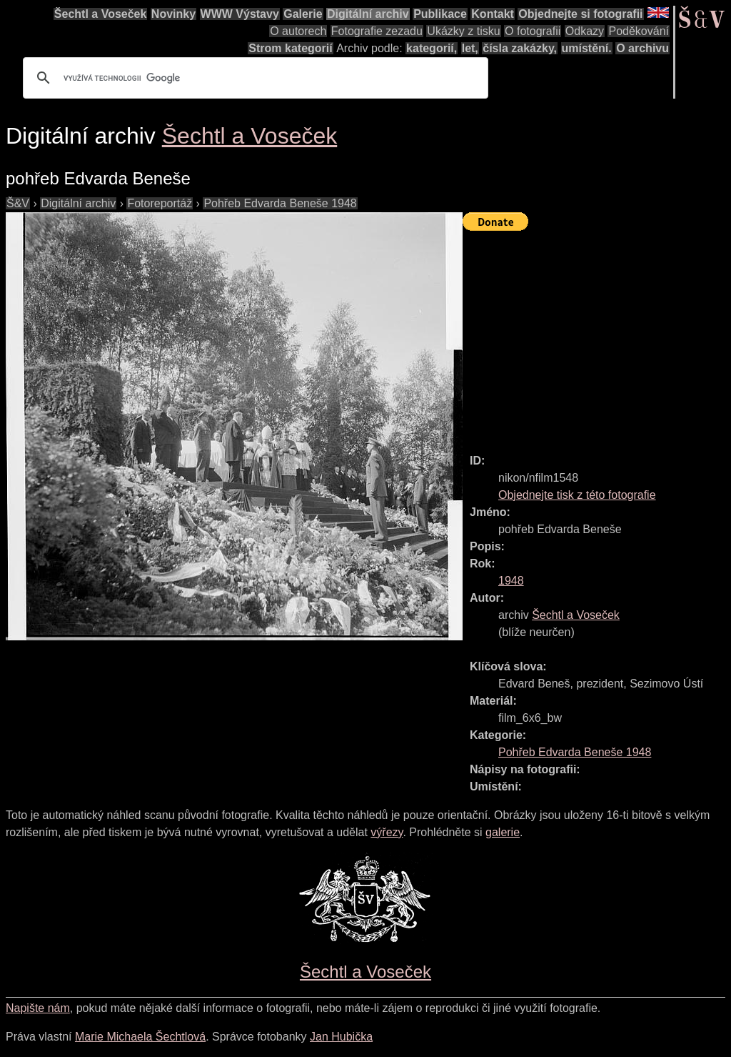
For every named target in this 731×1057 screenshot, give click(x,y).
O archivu (642, 48)
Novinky (173, 14)
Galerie (302, 14)
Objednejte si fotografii (580, 14)
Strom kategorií (290, 48)
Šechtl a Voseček (100, 14)
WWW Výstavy (240, 14)
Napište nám (38, 1008)
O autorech (298, 31)
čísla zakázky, (520, 48)
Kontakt (492, 14)
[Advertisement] (597, 336)
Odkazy (584, 31)
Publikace (440, 14)
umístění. (587, 48)
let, (470, 48)
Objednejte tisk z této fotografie (577, 495)
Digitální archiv (368, 14)
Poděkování (638, 31)
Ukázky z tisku (463, 31)
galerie (502, 832)
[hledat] (253, 77)
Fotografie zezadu (377, 31)
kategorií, (431, 48)
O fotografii (532, 31)
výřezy (386, 832)
